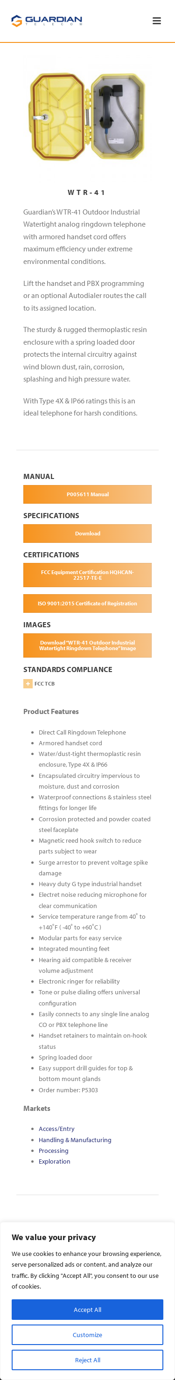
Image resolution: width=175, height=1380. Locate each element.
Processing (54, 1150)
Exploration (54, 1161)
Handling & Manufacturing (75, 1140)
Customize (87, 1335)
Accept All (87, 1309)
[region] (87, 1301)
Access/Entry (57, 1128)
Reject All (87, 1360)
